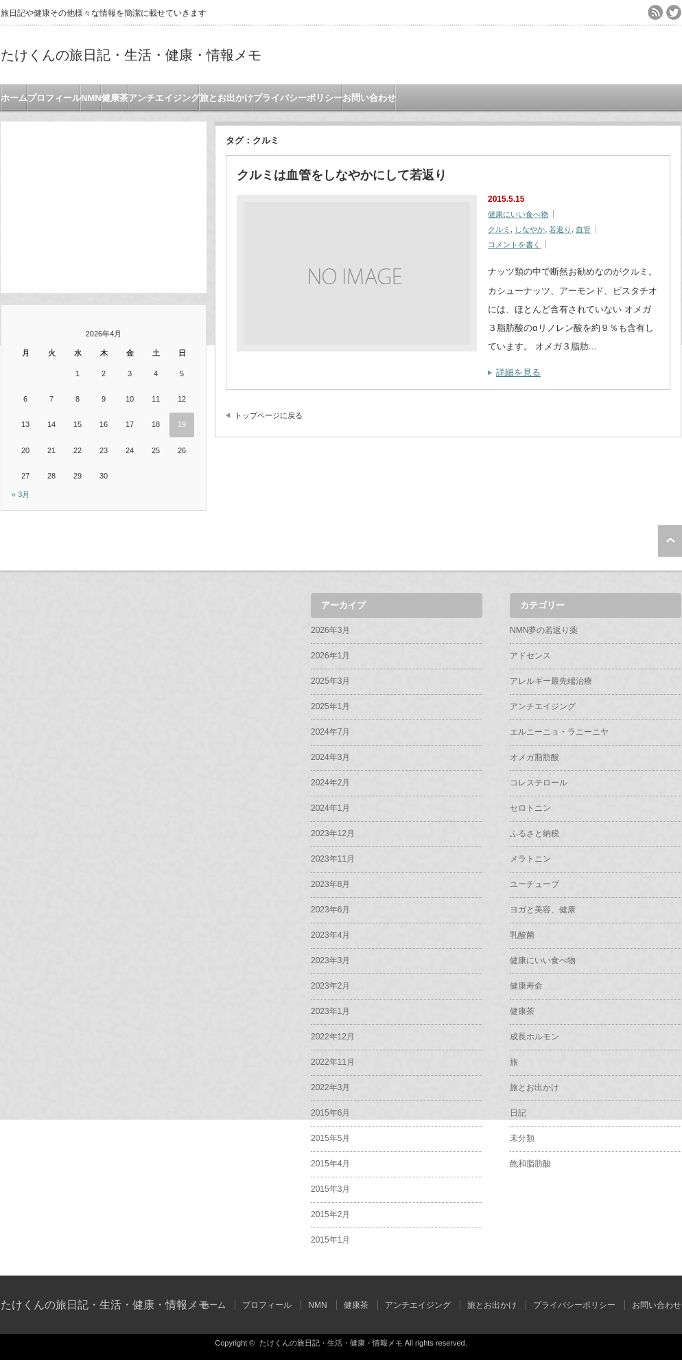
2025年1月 (330, 706)
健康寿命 (526, 986)
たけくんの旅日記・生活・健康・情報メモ (131, 54)
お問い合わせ (369, 98)
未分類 (522, 1138)
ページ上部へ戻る (670, 541)
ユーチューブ (534, 884)
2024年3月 (330, 757)
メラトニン (530, 859)
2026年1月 (330, 655)
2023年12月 (333, 833)
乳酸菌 (522, 935)
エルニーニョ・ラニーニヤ (559, 732)
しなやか (530, 229)
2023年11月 (333, 859)
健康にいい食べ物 (518, 214)
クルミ (499, 229)
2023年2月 (330, 986)
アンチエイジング (164, 98)
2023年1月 (330, 1011)
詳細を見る (518, 372)
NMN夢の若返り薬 (544, 630)
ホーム (14, 98)
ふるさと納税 (534, 833)
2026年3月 (330, 630)
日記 (518, 1113)
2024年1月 (330, 808)
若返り (560, 229)
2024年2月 (330, 782)
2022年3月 (330, 1087)
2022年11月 (333, 1062)
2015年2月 (330, 1214)
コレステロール (538, 782)
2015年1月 (330, 1240)
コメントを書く (514, 244)
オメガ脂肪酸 (534, 757)
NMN (91, 98)
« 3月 (21, 494)
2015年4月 (330, 1163)
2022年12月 (333, 1036)
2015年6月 (330, 1113)
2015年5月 (330, 1138)
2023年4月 (330, 935)
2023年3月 (330, 960)
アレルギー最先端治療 (551, 681)
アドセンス (530, 655)
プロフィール (54, 98)
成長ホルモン (534, 1036)
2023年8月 (330, 884)
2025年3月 (330, 681)
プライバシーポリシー (297, 98)
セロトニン (530, 808)
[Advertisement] (104, 207)
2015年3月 (330, 1189)
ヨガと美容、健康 (543, 909)
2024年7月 (330, 732)
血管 (583, 229)
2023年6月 (330, 909)
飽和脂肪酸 (530, 1163)
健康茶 (115, 98)
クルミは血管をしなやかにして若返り (342, 175)
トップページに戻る (269, 415)
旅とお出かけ (226, 98)
